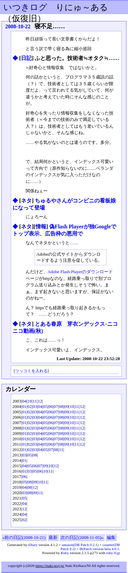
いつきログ (25, 7)
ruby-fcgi (113, 553)
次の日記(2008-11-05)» (81, 537)
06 (50, 406)
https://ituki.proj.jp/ (50, 566)
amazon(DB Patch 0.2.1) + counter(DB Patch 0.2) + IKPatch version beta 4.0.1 (90, 547)
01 (24, 406)
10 (29, 401)
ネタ (26, 200)
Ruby (65, 553)
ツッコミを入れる (31, 371)
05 (45, 406)
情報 (40, 226)
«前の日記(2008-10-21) (24, 537)
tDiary (32, 545)
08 (61, 406)
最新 (53, 537)
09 (66, 406)
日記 (26, 58)
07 (56, 406)
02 (29, 406)
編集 (111, 537)
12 (40, 401)
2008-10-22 (18, 26)
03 (35, 406)
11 (35, 401)
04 (24, 401)
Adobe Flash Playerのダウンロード (80, 271)
